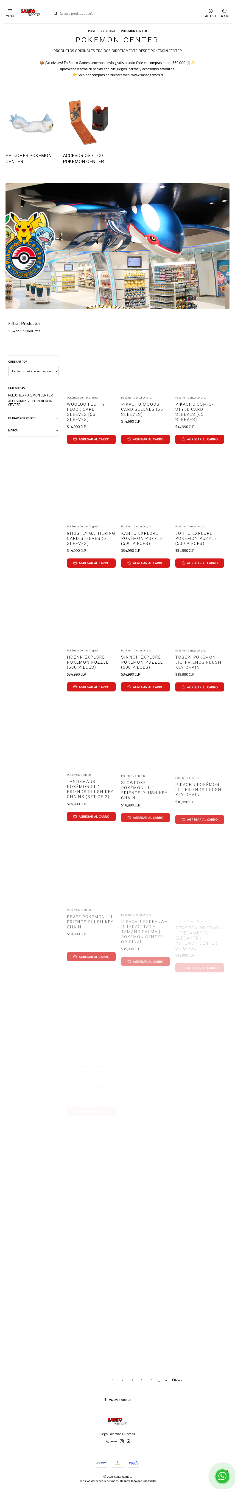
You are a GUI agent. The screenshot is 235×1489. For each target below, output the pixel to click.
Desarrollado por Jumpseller (138, 1481)
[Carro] (224, 13)
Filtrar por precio (33, 418)
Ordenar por (18, 361)
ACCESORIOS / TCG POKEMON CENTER (30, 402)
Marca (33, 430)
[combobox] (124, 12)
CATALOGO (108, 31)
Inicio (91, 31)
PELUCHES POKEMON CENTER (30, 395)
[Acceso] (210, 13)
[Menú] (10, 13)
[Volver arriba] (117, 1400)
